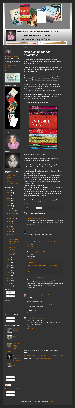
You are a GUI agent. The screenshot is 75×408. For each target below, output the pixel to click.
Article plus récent (29, 355)
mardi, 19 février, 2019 (37, 277)
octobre (11, 216)
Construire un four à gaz (16, 330)
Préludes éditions (12, 175)
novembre (12, 213)
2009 (9, 281)
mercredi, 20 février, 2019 (43, 295)
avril (10, 231)
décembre (12, 211)
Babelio (9, 177)
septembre (12, 218)
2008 (9, 283)
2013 (9, 270)
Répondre (30, 227)
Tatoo (14, 336)
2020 (9, 206)
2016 (9, 262)
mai (10, 229)
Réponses (32, 262)
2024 (9, 195)
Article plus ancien (57, 355)
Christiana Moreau (36, 265)
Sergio (29, 232)
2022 (9, 200)
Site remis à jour (13, 239)
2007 (9, 286)
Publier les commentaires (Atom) (41, 358)
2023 (9, 198)
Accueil (43, 355)
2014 (9, 267)
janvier (11, 254)
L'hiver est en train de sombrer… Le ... (14, 243)
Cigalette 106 (31, 218)
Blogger (51, 401)
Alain (28, 277)
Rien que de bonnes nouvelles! (12, 249)
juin (10, 226)
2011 (9, 275)
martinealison (31, 295)
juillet (10, 224)
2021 (9, 203)
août (10, 221)
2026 (9, 190)
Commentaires (11, 295)
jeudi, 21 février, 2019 (37, 318)
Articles (9, 292)
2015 (9, 265)
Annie (29, 318)
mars (10, 234)
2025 (9, 193)
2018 (9, 257)
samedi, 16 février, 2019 (43, 218)
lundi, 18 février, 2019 (38, 232)
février (11, 237)
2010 (9, 278)
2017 (9, 260)
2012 (9, 273)
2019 (9, 208)
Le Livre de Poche (12, 183)
